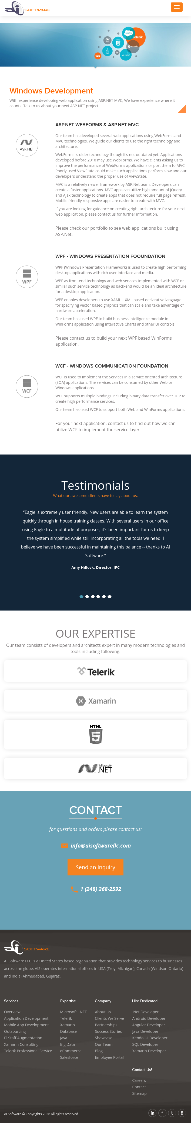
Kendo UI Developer (149, 1037)
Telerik (66, 1018)
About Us (103, 1011)
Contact (139, 1086)
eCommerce (71, 1050)
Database (68, 1031)
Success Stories (108, 1031)
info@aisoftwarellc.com (95, 845)
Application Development (26, 1018)
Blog (99, 1050)
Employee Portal (109, 1057)
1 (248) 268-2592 (95, 888)
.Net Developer (145, 1011)
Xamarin (67, 1024)
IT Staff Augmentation (23, 1037)
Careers (139, 1080)
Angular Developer (148, 1024)
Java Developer (145, 1031)
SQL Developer (145, 1044)
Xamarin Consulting (21, 1044)
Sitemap (139, 1093)
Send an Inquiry (95, 867)
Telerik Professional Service (28, 1050)
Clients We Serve (109, 1018)
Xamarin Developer (149, 1050)
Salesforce (69, 1057)
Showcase (103, 1037)
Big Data (67, 1044)
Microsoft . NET (73, 1011)
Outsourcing (15, 1031)
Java (63, 1037)
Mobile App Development (26, 1024)
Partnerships (106, 1024)
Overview (12, 1011)
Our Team (103, 1044)
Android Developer (148, 1018)
